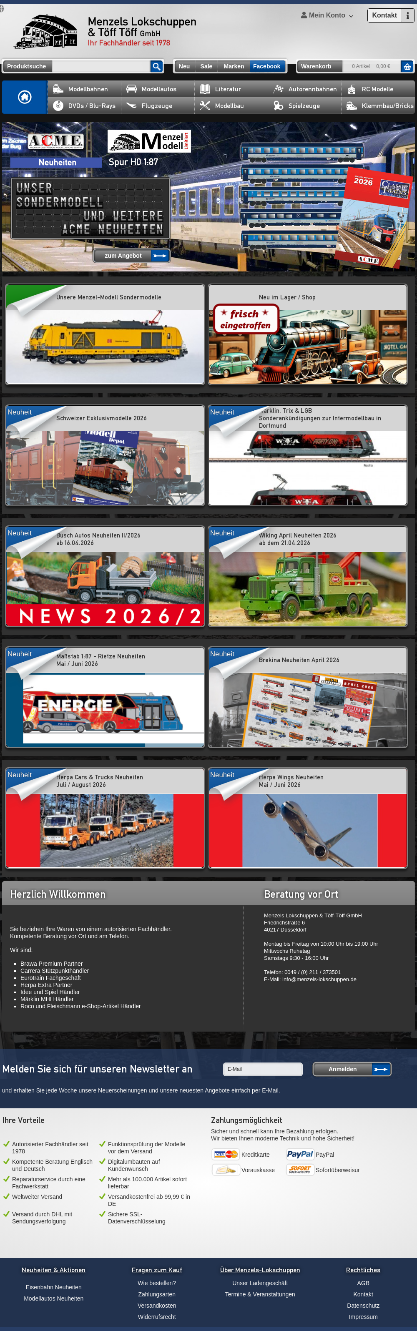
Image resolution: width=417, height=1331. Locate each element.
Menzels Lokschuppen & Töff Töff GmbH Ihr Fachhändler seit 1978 (104, 31)
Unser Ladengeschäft (260, 1283)
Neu (184, 66)
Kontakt (363, 1294)
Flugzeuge (149, 105)
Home (25, 97)
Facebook (266, 66)
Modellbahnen (80, 89)
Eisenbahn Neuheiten (54, 1287)
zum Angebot (123, 255)
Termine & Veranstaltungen (260, 1294)
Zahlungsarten (157, 1294)
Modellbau (222, 105)
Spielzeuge (296, 105)
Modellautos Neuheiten (53, 1298)
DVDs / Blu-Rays (84, 105)
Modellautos (151, 89)
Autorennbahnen (305, 89)
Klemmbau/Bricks (380, 105)
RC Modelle (370, 89)
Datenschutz (363, 1305)
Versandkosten (157, 1305)
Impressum (363, 1316)
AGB (363, 1283)
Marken (234, 66)
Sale (207, 66)
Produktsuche (26, 66)
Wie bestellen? (157, 1283)
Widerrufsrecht (157, 1316)
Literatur (220, 89)
